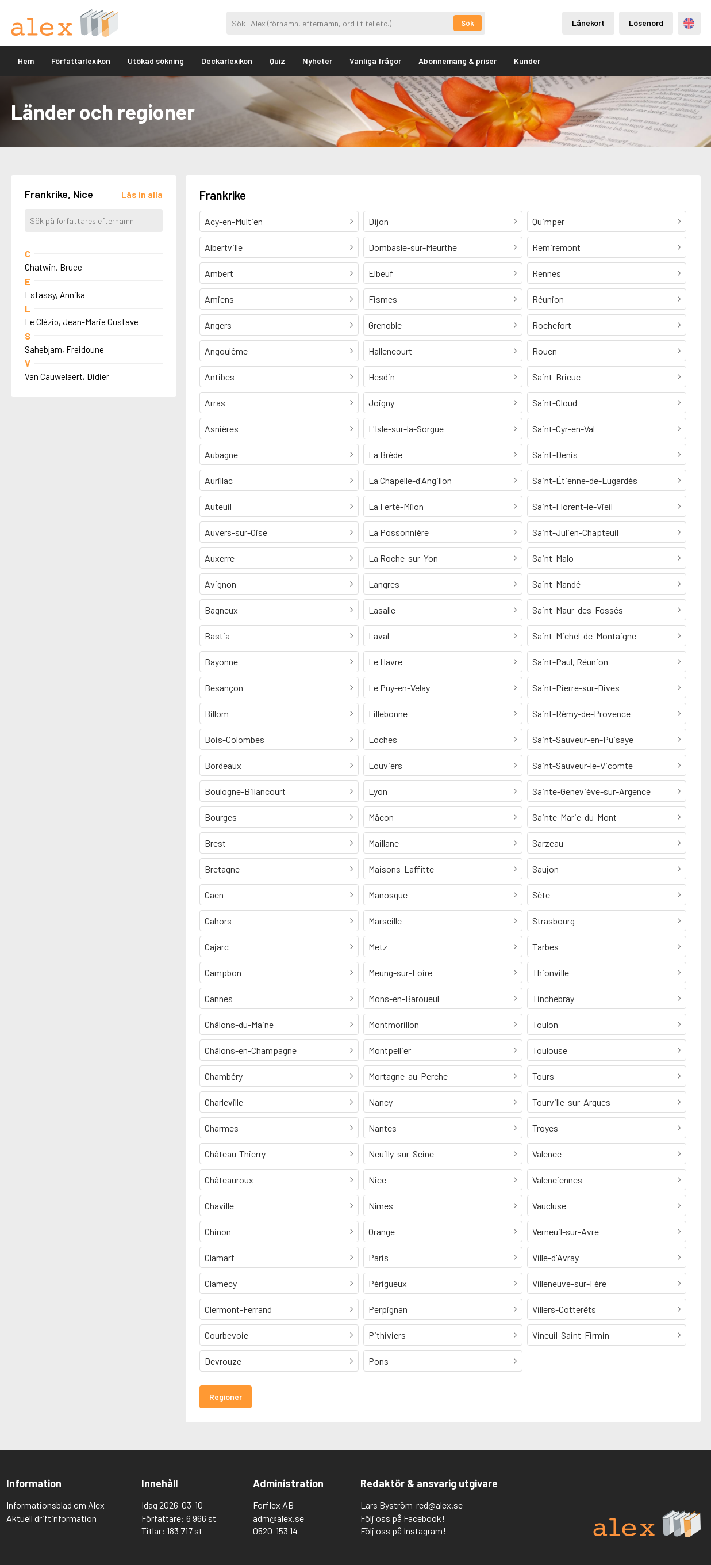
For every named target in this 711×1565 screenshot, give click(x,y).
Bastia (217, 635)
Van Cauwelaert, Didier (67, 376)
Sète (541, 894)
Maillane (383, 842)
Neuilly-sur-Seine (401, 1153)
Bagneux (221, 609)
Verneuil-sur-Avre (565, 1231)
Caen (214, 894)
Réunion (548, 299)
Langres (383, 583)
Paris (378, 1257)
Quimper (548, 221)
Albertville (224, 247)
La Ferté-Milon (396, 506)
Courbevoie (226, 1335)
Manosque (388, 894)
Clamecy (221, 1283)
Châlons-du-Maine (239, 1024)
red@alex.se (439, 1504)
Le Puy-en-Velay (399, 687)
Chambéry (224, 1076)
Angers (218, 324)
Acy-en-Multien (234, 221)
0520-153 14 (275, 1530)
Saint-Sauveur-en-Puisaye (582, 739)
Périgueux (387, 1283)
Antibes (220, 376)
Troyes (545, 1127)
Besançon (224, 687)
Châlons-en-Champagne (251, 1050)
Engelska (688, 23)
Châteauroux (229, 1179)
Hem (26, 61)
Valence (547, 1153)
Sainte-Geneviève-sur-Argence (591, 791)
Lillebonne (388, 713)
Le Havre (385, 661)
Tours (543, 1076)
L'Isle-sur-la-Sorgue (406, 428)
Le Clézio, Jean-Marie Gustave (82, 322)
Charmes (222, 1127)
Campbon (223, 972)
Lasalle (381, 609)
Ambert (219, 273)
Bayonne (221, 661)
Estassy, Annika (55, 295)
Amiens (219, 299)
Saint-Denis (555, 454)
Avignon (220, 583)
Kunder (527, 61)
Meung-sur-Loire (400, 972)
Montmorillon (393, 1024)
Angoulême (226, 350)
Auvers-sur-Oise (236, 532)
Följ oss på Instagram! (403, 1530)
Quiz (277, 61)
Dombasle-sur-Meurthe (412, 247)
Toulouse (549, 1050)
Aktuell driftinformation (51, 1518)
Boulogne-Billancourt (245, 791)
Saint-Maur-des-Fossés (577, 609)
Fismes (382, 299)
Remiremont (556, 247)
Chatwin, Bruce (53, 267)
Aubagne (221, 454)
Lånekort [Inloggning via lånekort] (588, 23)
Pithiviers (387, 1335)
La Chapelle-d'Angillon (410, 480)
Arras (215, 402)
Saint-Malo (553, 558)
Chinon (218, 1231)
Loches (382, 739)
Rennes (546, 273)
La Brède (385, 454)
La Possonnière (398, 532)
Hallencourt (390, 350)
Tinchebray (553, 998)
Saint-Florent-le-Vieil (572, 506)
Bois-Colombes (234, 739)
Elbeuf (380, 273)
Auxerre (220, 558)
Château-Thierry (235, 1153)
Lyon (377, 791)
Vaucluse (549, 1205)
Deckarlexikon (226, 61)
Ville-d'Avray (555, 1257)
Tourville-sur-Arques (571, 1101)
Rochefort (551, 324)
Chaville (219, 1205)
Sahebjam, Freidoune (64, 349)
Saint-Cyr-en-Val (563, 428)
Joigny (381, 402)
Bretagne (222, 868)
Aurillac (219, 480)
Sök (467, 23)
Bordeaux (223, 765)
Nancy (380, 1101)
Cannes (219, 998)
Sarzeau (547, 842)
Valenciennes (557, 1179)
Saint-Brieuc (556, 376)
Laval (378, 635)
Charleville (224, 1101)
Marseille (385, 920)
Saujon (545, 868)
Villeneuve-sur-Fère (569, 1283)
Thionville (550, 972)
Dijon (378, 221)
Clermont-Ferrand (238, 1309)
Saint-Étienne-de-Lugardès (584, 480)
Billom (217, 713)
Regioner (225, 1397)
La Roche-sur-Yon (403, 558)
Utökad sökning (156, 61)
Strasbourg (553, 920)
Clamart (220, 1257)
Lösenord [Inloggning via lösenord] (646, 23)
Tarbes (545, 946)
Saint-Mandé (556, 583)
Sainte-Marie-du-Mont (574, 817)
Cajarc (217, 946)
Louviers (385, 765)
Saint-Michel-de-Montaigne (584, 635)
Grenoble (385, 324)
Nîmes (380, 1205)
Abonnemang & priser (457, 61)
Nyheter (317, 61)
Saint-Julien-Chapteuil (575, 532)
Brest (215, 842)
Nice (377, 1179)
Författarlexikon (80, 61)
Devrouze (223, 1360)
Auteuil (218, 506)
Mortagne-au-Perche (408, 1076)
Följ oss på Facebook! (402, 1518)
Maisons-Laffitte (401, 868)
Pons (378, 1360)
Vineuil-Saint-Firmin (570, 1335)
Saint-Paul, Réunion (570, 661)
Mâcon (381, 817)
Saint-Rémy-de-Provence (581, 713)
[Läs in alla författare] (142, 194)
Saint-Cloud (554, 402)
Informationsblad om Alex (55, 1504)
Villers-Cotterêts (564, 1309)
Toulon (545, 1024)
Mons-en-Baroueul (403, 998)
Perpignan (388, 1309)
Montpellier (389, 1050)
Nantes (382, 1127)
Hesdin (381, 376)
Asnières (222, 428)
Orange (381, 1231)
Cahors (218, 920)
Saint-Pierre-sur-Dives (576, 687)
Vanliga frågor (375, 61)
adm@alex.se (278, 1518)
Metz (377, 946)
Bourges (221, 817)
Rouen (544, 350)
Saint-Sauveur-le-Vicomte (582, 765)
